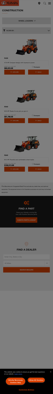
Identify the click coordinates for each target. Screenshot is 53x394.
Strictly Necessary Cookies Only (15, 381)
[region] (26, 381)
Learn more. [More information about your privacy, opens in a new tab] (18, 374)
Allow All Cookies (36, 380)
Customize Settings (26, 390)
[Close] (50, 372)
